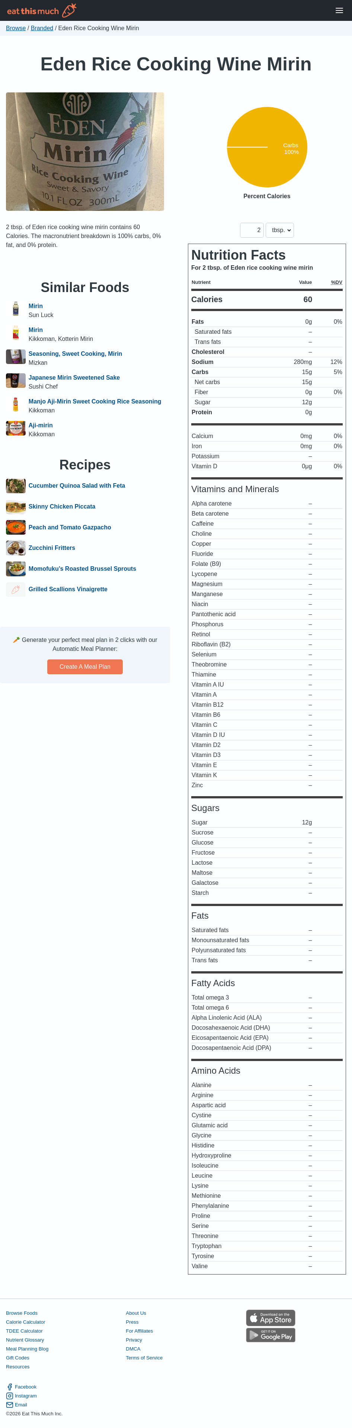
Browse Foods (22, 1313)
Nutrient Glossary (25, 1340)
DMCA (133, 1349)
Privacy (134, 1340)
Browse (16, 28)
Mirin (36, 306)
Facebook (21, 1387)
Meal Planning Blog (27, 1349)
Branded (42, 28)
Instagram (21, 1396)
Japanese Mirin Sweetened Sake (74, 377)
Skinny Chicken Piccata (62, 506)
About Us (136, 1313)
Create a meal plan (85, 667)
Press (132, 1322)
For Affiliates (139, 1331)
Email (16, 1405)
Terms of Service (144, 1358)
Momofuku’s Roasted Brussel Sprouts (82, 568)
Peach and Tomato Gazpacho (70, 527)
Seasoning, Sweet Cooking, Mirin (75, 354)
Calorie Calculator (25, 1322)
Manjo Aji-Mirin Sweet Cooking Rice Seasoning (95, 401)
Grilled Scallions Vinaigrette (68, 589)
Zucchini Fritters (52, 548)
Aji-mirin (41, 425)
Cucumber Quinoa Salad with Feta (77, 486)
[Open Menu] (339, 11)
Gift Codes (17, 1358)
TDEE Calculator (24, 1331)
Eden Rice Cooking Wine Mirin (175, 64)
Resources (17, 1367)
